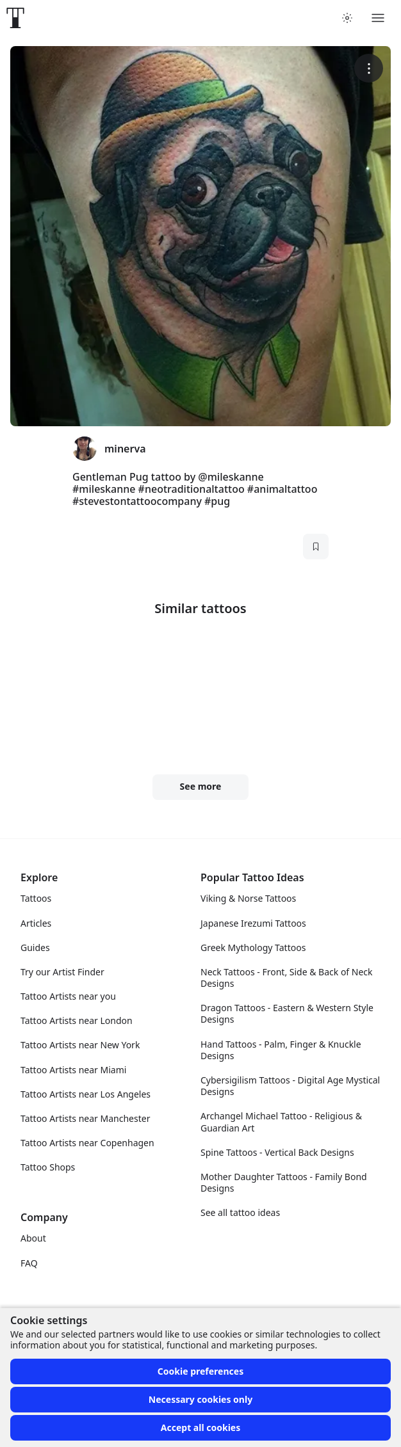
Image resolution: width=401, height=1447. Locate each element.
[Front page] (15, 18)
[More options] (368, 68)
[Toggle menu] (378, 18)
